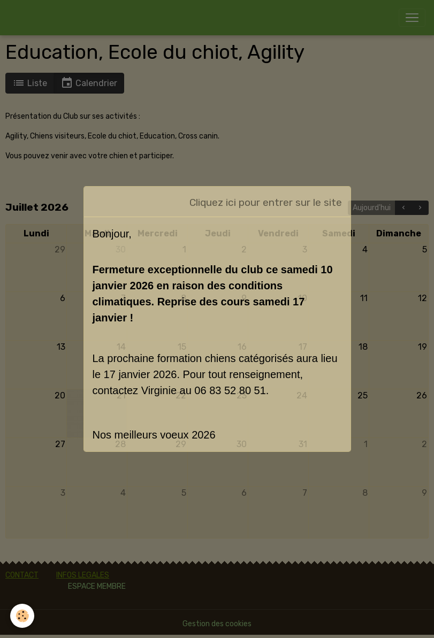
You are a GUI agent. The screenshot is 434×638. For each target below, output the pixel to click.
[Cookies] (23, 616)
